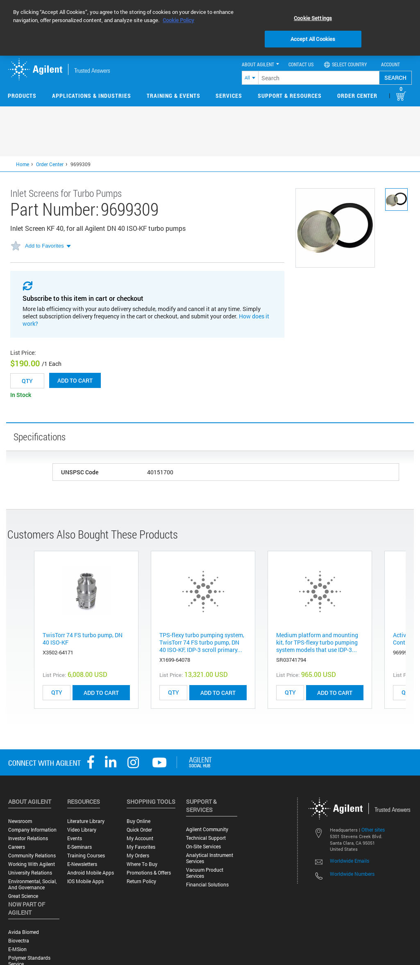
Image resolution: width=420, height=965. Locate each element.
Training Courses (86, 855)
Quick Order (139, 830)
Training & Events (173, 95)
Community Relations (32, 855)
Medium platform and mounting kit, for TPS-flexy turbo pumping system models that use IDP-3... (317, 642)
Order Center (357, 95)
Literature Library (85, 821)
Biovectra (18, 941)
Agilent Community (207, 829)
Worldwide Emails (349, 860)
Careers (16, 847)
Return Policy (141, 881)
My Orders (138, 855)
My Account (140, 838)
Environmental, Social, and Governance (32, 884)
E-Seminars (79, 847)
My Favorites (141, 847)
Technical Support (206, 838)
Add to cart (75, 380)
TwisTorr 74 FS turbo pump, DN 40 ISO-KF (83, 638)
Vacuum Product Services (204, 873)
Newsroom (20, 821)
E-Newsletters (82, 864)
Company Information (32, 830)
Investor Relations (28, 838)
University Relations (30, 873)
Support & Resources (290, 95)
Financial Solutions (207, 885)
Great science (23, 896)
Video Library (81, 830)
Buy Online (138, 821)
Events (74, 838)
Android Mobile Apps (90, 873)
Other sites (373, 829)
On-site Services (203, 846)
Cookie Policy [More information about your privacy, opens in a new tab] (178, 20)
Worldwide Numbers (352, 873)
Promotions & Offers (149, 873)
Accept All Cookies (313, 39)
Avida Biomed (23, 932)
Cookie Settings (313, 18)
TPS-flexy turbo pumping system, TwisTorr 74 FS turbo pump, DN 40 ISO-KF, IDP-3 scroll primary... (201, 642)
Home (22, 164)
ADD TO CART (101, 693)
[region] (210, 28)
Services (229, 95)
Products (22, 95)
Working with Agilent (31, 864)
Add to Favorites (44, 246)
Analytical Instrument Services (209, 858)
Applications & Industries (91, 95)
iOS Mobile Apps (85, 881)
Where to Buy (142, 864)
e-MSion (17, 949)
